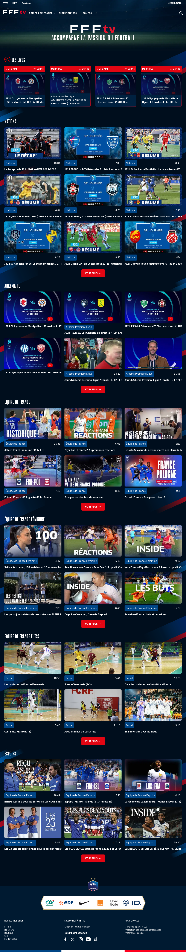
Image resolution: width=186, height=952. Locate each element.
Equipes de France (42, 13)
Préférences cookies (135, 933)
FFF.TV (14, 3)
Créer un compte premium (77, 927)
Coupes (89, 13)
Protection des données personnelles (143, 930)
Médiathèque (10, 939)
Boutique (8, 933)
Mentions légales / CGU (136, 927)
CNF (6, 936)
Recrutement (26, 3)
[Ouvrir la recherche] (181, 13)
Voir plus (93, 273)
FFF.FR (5, 3)
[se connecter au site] (174, 3)
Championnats (69, 13)
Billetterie (9, 930)
